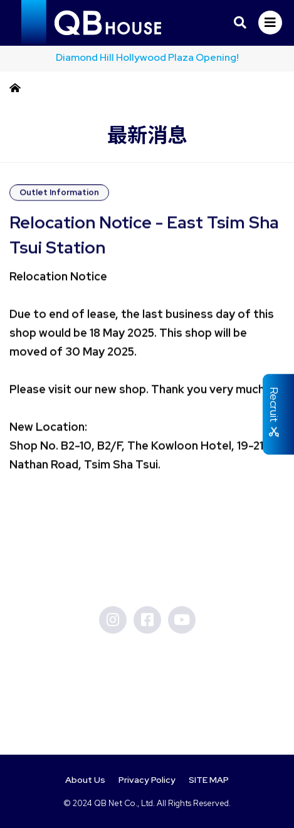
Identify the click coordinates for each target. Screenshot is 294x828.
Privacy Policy (147, 779)
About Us (85, 779)
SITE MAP (209, 779)
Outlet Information (59, 195)
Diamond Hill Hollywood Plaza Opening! (147, 57)
